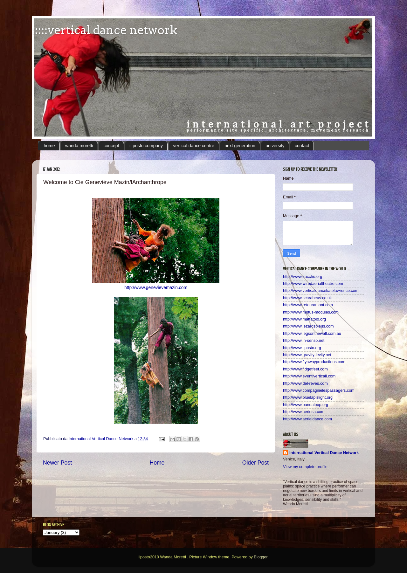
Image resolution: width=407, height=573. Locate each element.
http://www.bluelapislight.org (308, 397)
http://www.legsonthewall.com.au (312, 333)
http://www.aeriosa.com (303, 412)
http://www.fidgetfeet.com (305, 369)
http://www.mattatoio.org (304, 319)
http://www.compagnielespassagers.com (319, 390)
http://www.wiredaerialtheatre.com (313, 283)
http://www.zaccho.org (302, 276)
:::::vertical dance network (104, 30)
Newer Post (57, 462)
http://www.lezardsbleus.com (308, 326)
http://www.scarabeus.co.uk (307, 298)
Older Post (255, 462)
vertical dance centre (193, 145)
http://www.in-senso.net (303, 340)
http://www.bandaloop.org (305, 405)
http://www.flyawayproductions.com (314, 362)
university (275, 145)
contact (302, 145)
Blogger (260, 557)
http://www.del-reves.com (305, 383)
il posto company (146, 145)
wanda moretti (79, 145)
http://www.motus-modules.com (311, 312)
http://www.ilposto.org (302, 348)
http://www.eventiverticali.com (309, 376)
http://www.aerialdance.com (307, 419)
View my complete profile (305, 467)
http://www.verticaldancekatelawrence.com (320, 290)
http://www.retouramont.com (308, 305)
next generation (239, 145)
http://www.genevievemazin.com (155, 287)
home (49, 145)
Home (156, 462)
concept (111, 145)
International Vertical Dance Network (324, 453)
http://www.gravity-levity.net (307, 355)
